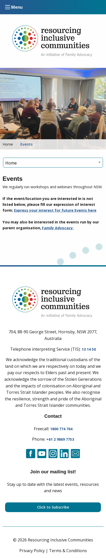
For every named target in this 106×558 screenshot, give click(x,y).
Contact (53, 416)
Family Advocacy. (58, 227)
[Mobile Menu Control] (7, 7)
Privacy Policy (32, 550)
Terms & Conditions (68, 550)
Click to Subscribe (53, 507)
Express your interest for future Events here (55, 210)
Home (8, 144)
